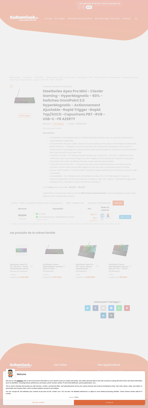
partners (20, 381)
